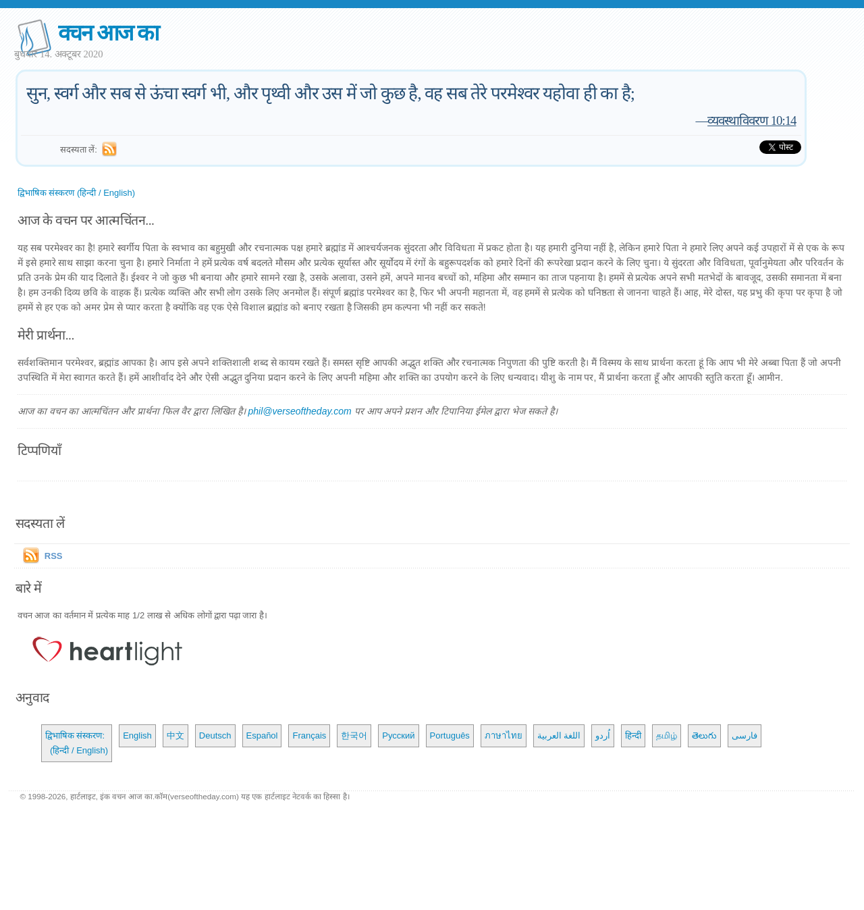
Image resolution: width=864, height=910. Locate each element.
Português (450, 735)
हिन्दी (633, 735)
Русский (398, 735)
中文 (175, 735)
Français (309, 735)
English (137, 735)
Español (262, 735)
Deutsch (215, 735)
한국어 (354, 735)
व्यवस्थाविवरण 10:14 (751, 120)
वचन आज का (108, 32)
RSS (54, 556)
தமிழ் (666, 735)
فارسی (744, 735)
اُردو (602, 735)
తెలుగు (704, 735)
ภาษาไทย (503, 735)
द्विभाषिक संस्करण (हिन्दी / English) (76, 193)
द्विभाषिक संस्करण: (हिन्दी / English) (76, 742)
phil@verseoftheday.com (299, 411)
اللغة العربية (559, 735)
